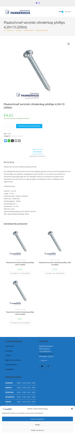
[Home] (4, 30)
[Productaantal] (9, 126)
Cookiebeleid (9, 369)
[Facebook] (42, 366)
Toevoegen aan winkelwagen (29, 126)
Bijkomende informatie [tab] (37, 156)
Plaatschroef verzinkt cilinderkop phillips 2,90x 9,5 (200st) (55, 264)
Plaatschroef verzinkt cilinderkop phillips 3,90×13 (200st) (20, 264)
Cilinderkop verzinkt (41, 30)
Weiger (37, 425)
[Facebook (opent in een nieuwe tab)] (36, 3)
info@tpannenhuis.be (46, 354)
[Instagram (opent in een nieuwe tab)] (39, 3)
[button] (72, 409)
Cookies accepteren (37, 419)
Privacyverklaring (11, 365)
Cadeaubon (9, 351)
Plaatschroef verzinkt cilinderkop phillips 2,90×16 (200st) (20, 313)
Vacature (8, 355)
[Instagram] (48, 366)
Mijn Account (9, 346)
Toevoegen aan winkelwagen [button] (20, 273)
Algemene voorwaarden (13, 360)
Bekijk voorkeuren (37, 430)
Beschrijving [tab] (37, 152)
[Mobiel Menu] (67, 12)
